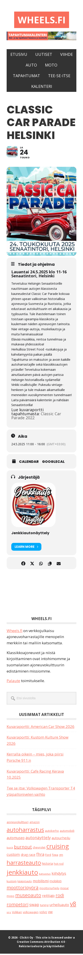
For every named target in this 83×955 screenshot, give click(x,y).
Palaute (13, 682)
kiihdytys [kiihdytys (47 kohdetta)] (59, 874)
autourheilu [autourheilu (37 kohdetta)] (61, 839)
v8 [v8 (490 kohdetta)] (73, 905)
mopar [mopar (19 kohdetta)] (64, 889)
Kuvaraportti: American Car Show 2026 (40, 727)
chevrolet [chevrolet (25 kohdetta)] (39, 849)
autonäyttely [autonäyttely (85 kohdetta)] (38, 839)
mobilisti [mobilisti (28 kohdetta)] (56, 882)
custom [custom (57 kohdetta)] (13, 855)
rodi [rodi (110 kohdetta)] (60, 897)
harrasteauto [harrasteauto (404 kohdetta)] (24, 864)
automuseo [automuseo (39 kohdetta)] (16, 839)
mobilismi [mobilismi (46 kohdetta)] (41, 882)
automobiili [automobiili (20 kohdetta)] (67, 832)
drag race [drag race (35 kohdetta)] (28, 856)
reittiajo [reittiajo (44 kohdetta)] (48, 897)
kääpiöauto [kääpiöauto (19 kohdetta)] (24, 882)
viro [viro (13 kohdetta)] (9, 913)
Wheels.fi (42, 20)
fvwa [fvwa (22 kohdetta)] (55, 856)
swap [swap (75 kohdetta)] (34, 906)
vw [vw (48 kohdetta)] (50, 913)
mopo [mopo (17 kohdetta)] (10, 897)
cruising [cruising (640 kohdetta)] (57, 847)
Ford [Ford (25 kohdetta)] (48, 856)
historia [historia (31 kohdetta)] (47, 865)
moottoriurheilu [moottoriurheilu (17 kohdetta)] (49, 889)
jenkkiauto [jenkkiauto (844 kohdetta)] (22, 873)
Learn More (26, 548)
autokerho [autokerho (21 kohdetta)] (52, 832)
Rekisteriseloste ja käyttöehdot (41, 947)
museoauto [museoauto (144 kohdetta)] (28, 896)
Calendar (29, 463)
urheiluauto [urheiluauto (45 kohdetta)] (59, 906)
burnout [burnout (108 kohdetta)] (23, 848)
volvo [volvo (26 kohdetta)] (43, 913)
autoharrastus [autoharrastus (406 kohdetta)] (25, 831)
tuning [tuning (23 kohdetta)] (44, 906)
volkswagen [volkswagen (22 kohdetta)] (31, 913)
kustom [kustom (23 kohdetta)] (12, 882)
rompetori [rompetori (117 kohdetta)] (17, 906)
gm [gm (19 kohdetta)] (61, 856)
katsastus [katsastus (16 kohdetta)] (45, 875)
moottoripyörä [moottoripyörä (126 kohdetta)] (23, 889)
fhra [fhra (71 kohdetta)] (40, 855)
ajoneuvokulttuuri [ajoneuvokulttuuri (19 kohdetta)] (18, 823)
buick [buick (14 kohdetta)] (10, 848)
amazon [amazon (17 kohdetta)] (34, 823)
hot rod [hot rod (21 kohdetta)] (59, 865)
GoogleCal (53, 463)
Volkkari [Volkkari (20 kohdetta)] (17, 913)
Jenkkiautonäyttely (30, 534)
